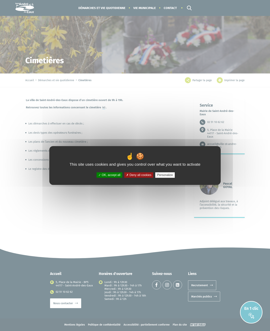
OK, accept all (109, 175)
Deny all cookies (138, 175)
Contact (170, 8)
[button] (101, 8)
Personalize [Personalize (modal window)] (165, 175)
